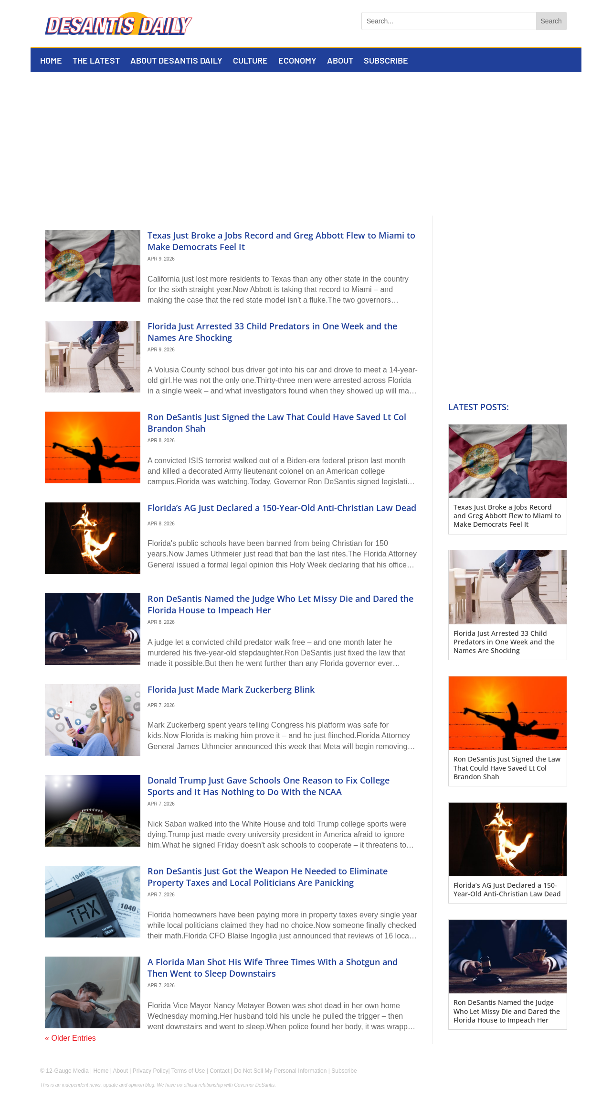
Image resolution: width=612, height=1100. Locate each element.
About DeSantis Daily (176, 61)
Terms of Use (188, 1070)
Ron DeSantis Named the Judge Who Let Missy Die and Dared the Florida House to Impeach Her (280, 604)
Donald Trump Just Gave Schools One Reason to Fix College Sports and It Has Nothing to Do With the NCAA (269, 785)
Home (51, 61)
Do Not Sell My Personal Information (280, 1070)
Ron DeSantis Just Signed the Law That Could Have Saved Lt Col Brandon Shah (277, 422)
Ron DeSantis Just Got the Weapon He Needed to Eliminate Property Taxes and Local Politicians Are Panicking (268, 876)
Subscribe (386, 61)
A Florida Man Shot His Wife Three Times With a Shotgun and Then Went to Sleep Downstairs (273, 967)
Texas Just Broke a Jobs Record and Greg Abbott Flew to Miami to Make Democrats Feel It (281, 240)
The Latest (96, 61)
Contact (219, 1070)
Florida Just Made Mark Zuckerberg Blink (231, 689)
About (340, 61)
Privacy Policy (151, 1070)
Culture (250, 61)
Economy (297, 61)
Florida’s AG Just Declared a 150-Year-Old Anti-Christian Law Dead (282, 507)
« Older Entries (70, 1038)
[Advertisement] (306, 144)
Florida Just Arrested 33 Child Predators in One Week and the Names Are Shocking (272, 331)
